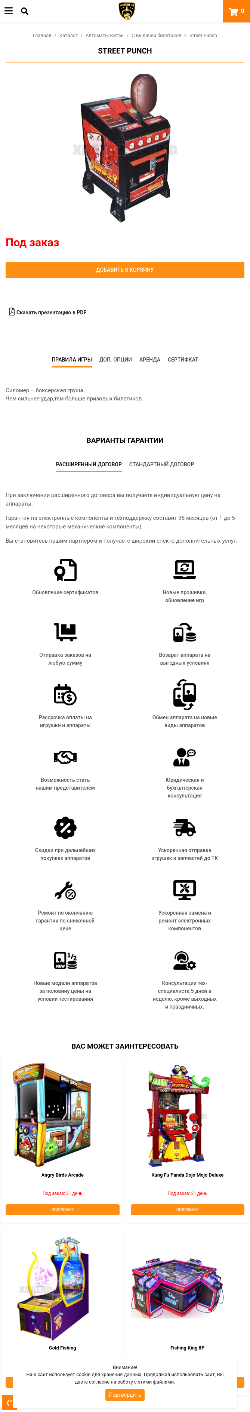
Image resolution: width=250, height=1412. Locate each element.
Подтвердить (125, 1395)
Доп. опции (115, 360)
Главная (42, 35)
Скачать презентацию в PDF (47, 311)
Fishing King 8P (187, 1348)
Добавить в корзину (125, 270)
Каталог (68, 35)
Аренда (149, 360)
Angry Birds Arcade (62, 1175)
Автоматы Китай (105, 35)
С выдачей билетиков (156, 35)
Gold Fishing (62, 1348)
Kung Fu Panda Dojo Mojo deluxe (187, 1175)
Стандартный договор (161, 464)
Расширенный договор (89, 464)
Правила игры (72, 360)
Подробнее (63, 1210)
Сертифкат (183, 360)
